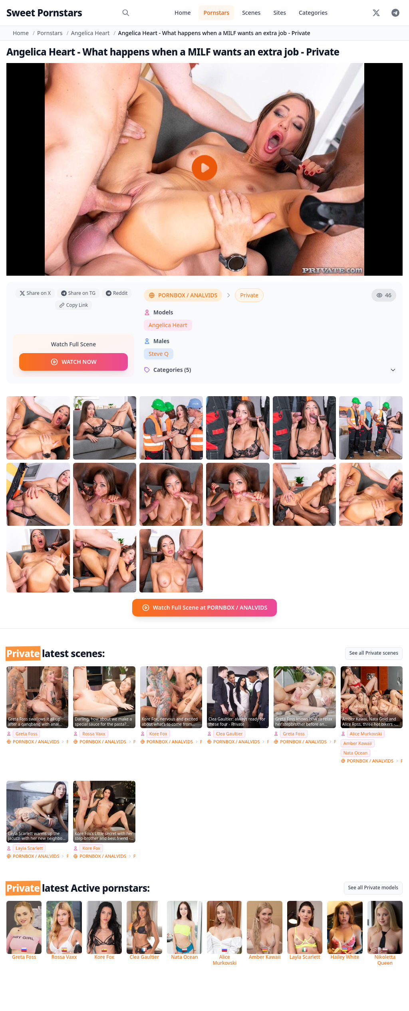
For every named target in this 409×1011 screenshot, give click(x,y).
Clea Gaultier (229, 734)
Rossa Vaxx (93, 734)
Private (249, 295)
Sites (279, 12)
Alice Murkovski (366, 734)
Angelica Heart (90, 33)
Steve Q (159, 353)
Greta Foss (26, 734)
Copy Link (73, 305)
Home (183, 12)
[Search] (126, 13)
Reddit (116, 293)
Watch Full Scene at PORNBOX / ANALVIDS (205, 608)
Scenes (251, 12)
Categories (313, 12)
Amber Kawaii (357, 743)
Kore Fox (158, 734)
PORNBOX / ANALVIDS (183, 295)
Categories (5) (270, 369)
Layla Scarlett (29, 848)
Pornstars (216, 12)
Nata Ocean (355, 753)
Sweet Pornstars (44, 12)
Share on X (35, 293)
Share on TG (78, 293)
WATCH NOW (73, 362)
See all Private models (373, 887)
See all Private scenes (373, 653)
